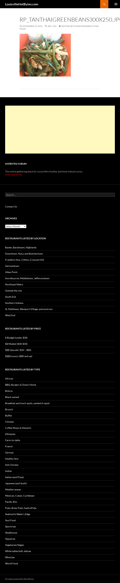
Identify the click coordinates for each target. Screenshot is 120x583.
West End (10, 315)
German (9, 452)
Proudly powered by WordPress (19, 579)
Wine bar (10, 557)
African (9, 378)
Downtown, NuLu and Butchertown (24, 253)
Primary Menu (116, 4)
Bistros (9, 390)
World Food (11, 563)
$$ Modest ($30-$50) (16, 343)
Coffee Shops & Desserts (18, 427)
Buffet (8, 415)
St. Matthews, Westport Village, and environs (29, 309)
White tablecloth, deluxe (18, 551)
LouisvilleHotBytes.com (21, 4)
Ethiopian (10, 434)
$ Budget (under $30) (16, 337)
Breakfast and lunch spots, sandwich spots (27, 403)
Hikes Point (11, 272)
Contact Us (11, 206)
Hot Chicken (11, 464)
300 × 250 (51, 26)
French (9, 446)
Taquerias (10, 538)
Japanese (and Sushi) (16, 483)
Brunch (9, 409)
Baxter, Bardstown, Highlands (20, 247)
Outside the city (13, 290)
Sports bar (10, 526)
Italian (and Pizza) (14, 477)
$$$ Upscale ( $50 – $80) (18, 349)
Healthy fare (11, 458)
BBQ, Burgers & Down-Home (20, 384)
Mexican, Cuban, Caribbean (19, 495)
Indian (8, 471)
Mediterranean (13, 489)
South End (10, 296)
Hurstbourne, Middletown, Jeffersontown (27, 278)
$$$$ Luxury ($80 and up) (18, 356)
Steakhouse (11, 532)
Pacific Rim (11, 501)
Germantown (12, 265)
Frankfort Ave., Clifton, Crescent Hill (24, 259)
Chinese (9, 421)
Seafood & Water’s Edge (17, 514)
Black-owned (12, 397)
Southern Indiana (14, 302)
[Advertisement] (60, 130)
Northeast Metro (14, 284)
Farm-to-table (12, 440)
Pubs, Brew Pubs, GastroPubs (20, 507)
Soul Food (10, 520)
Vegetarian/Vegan (14, 544)
